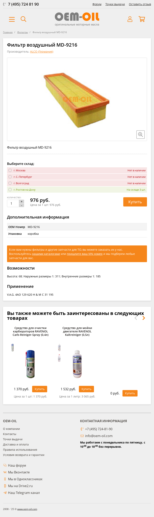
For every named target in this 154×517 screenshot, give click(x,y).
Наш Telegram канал (24, 492)
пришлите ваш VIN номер (85, 254)
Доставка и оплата (16, 444)
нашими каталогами (46, 254)
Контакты (9, 434)
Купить (135, 201)
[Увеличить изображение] (140, 134)
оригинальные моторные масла (77, 24)
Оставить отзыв (140, 4)
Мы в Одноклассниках (25, 479)
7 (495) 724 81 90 (23, 4)
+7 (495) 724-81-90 (98, 429)
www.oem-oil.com (27, 509)
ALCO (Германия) (41, 51)
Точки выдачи (115, 4)
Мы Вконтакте (19, 472)
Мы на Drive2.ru (20, 486)
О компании (11, 429)
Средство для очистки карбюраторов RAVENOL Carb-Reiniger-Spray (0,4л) (30, 331)
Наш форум (17, 465)
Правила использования (20, 450)
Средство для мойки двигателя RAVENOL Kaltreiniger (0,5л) (77, 331)
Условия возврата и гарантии (23, 455)
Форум (96, 4)
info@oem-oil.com (99, 436)
